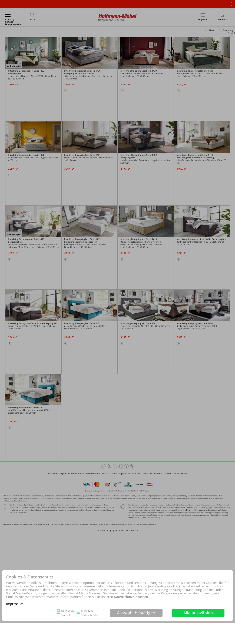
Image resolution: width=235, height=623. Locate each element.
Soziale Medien (90, 615)
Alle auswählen (198, 613)
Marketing (87, 610)
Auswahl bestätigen (136, 613)
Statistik (66, 615)
